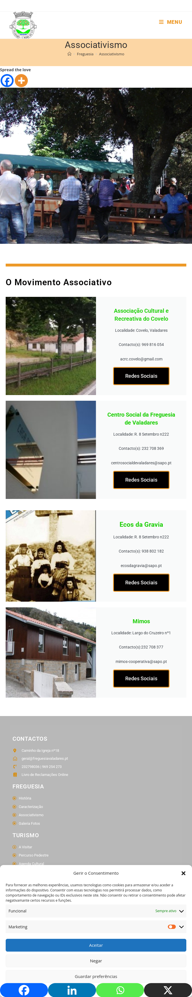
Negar (96, 961)
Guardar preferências (96, 976)
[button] (183, 873)
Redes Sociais (141, 382)
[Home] (69, 59)
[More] (21, 86)
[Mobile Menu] (170, 22)
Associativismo (111, 59)
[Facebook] (7, 86)
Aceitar (96, 945)
